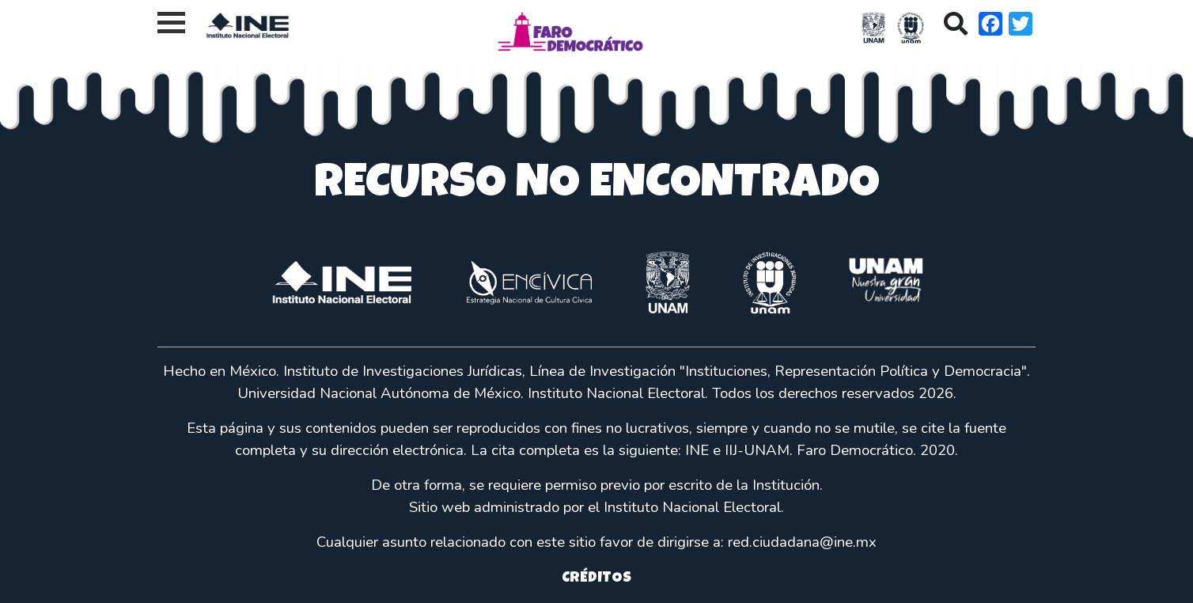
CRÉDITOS (596, 578)
